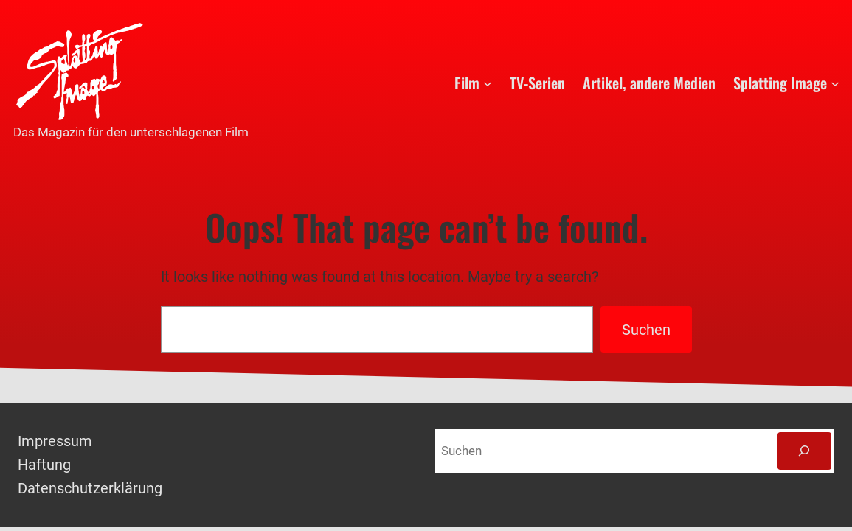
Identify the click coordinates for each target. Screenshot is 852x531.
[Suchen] (804, 451)
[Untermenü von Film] (487, 82)
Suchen (646, 330)
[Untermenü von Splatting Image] (835, 82)
